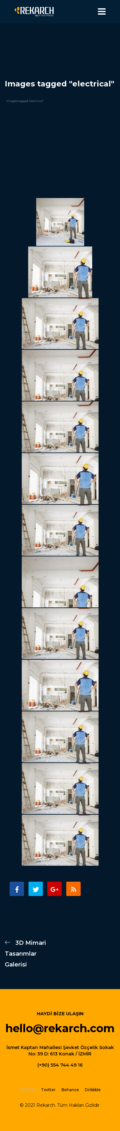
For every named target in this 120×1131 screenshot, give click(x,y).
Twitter (48, 1089)
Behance (70, 1089)
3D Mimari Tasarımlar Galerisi (25, 953)
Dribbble (93, 1089)
